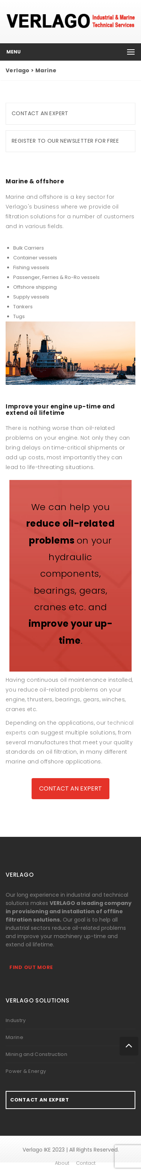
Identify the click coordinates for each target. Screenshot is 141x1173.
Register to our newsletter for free (65, 141)
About (62, 1163)
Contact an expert (40, 113)
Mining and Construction (36, 1054)
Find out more (31, 967)
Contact (86, 1163)
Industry (16, 1020)
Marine (14, 1037)
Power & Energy (26, 1071)
